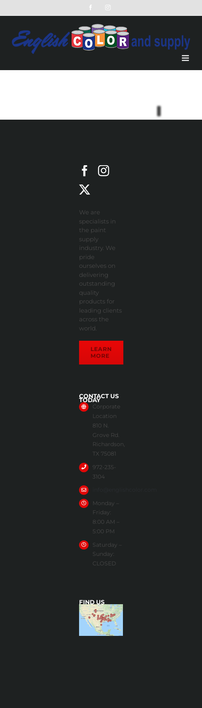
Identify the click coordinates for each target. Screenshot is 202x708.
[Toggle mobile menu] (186, 58)
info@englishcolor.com (125, 489)
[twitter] (84, 189)
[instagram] (103, 170)
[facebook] (84, 170)
